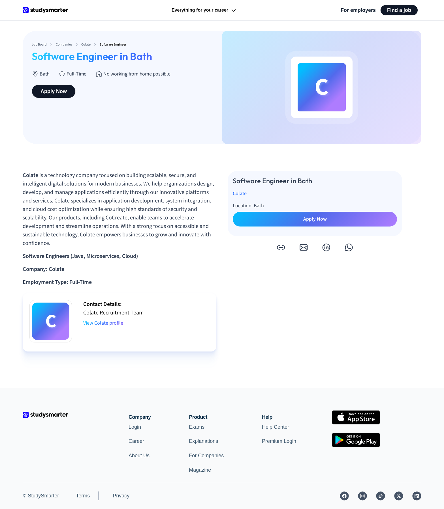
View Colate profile (103, 323)
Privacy (121, 496)
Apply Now (53, 91)
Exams (196, 427)
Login (135, 427)
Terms (83, 496)
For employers (358, 10)
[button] (280, 247)
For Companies (206, 455)
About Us (139, 455)
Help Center (275, 427)
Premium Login (279, 441)
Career (136, 441)
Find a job (399, 10)
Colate (240, 193)
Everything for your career (204, 10)
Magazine (200, 470)
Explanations (203, 441)
